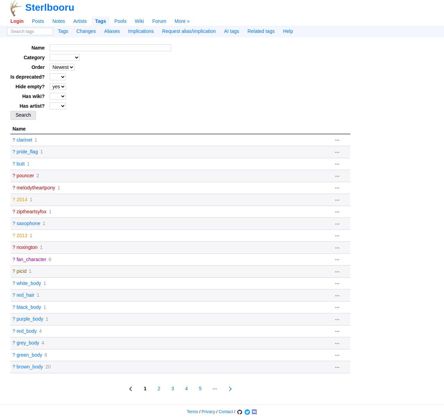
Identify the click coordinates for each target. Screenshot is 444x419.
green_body (29, 355)
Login (17, 21)
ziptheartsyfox (31, 211)
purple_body (30, 319)
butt (21, 164)
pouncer (25, 175)
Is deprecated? (27, 77)
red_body (27, 331)
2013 (22, 235)
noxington (27, 247)
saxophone (29, 223)
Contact (226, 411)
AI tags (231, 31)
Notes (58, 21)
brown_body (30, 366)
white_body (29, 283)
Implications (141, 31)
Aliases (112, 31)
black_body (29, 307)
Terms (192, 411)
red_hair (25, 295)
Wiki (139, 21)
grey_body (28, 343)
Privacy (208, 411)
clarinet (24, 140)
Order (38, 67)
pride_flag (27, 151)
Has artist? (31, 106)
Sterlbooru (50, 7)
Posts (38, 21)
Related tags (261, 31)
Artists (80, 21)
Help (288, 31)
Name (38, 48)
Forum (159, 21)
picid (22, 271)
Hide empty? (30, 86)
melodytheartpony (36, 187)
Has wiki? (33, 96)
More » (182, 21)
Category (34, 57)
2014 (22, 199)
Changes (86, 31)
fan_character (31, 259)
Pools (120, 21)
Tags (100, 21)
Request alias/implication (189, 31)
